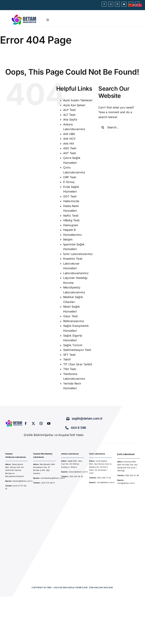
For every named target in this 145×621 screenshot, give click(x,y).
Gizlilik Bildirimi (34, 435)
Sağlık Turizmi (72, 345)
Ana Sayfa (70, 119)
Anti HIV (68, 143)
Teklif (67, 359)
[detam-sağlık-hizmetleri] (24, 15)
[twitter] (110, 4)
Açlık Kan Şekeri (74, 105)
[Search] (102, 127)
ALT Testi (69, 114)
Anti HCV (69, 138)
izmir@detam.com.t (105, 482)
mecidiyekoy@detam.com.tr (53, 478)
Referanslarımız (73, 321)
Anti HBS (69, 134)
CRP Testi (69, 177)
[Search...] (119, 127)
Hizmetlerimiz (72, 234)
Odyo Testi (70, 316)
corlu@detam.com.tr (126, 483)
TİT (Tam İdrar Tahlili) (77, 364)
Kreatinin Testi (72, 258)
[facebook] (104, 4)
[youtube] (124, 4)
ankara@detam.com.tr (78, 472)
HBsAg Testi (71, 220)
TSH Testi (69, 369)
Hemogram (70, 225)
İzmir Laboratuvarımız (78, 254)
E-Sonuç (69, 182)
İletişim (68, 239)
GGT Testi (70, 196)
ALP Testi (69, 110)
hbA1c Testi (70, 215)
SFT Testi (69, 354)
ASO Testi (69, 148)
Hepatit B (69, 230)
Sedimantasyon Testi (77, 350)
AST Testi (69, 153)
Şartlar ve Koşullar (57, 435)
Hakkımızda (71, 201)
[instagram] (117, 4)
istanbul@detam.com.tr (22, 481)
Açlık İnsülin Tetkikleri (78, 100)
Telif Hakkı (76, 435)
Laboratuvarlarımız (76, 273)
